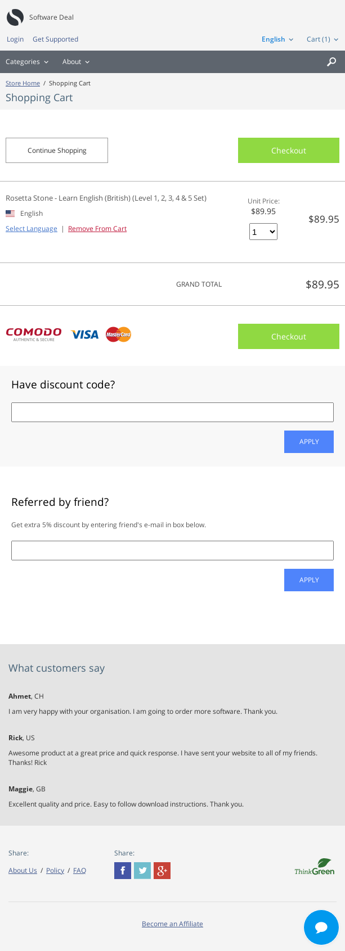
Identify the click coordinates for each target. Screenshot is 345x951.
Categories (23, 61)
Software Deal (51, 17)
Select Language (31, 228)
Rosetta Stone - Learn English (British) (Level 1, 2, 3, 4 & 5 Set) (106, 198)
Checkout (288, 150)
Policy (55, 870)
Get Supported (55, 39)
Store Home (23, 83)
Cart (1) (318, 39)
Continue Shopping (57, 150)
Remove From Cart (97, 228)
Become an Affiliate (172, 924)
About (71, 61)
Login (15, 39)
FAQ (79, 870)
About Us (22, 870)
